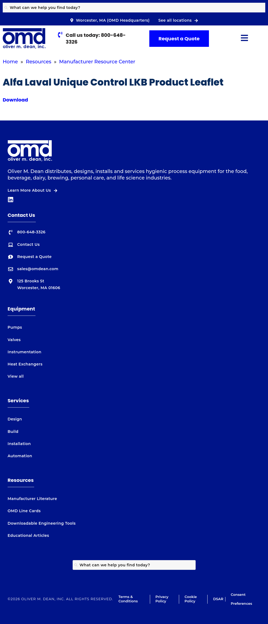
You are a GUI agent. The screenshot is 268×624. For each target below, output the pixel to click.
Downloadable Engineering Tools (42, 523)
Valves (14, 339)
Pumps (15, 327)
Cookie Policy (191, 599)
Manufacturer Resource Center (97, 62)
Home (10, 62)
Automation (20, 455)
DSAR (218, 599)
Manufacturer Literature (32, 498)
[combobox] (134, 7)
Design (15, 419)
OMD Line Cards (24, 510)
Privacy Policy (162, 599)
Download (15, 99)
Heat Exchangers (25, 364)
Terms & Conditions (128, 599)
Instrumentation (24, 351)
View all (16, 376)
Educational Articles (28, 535)
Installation (19, 443)
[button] (244, 38)
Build (13, 431)
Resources (38, 62)
